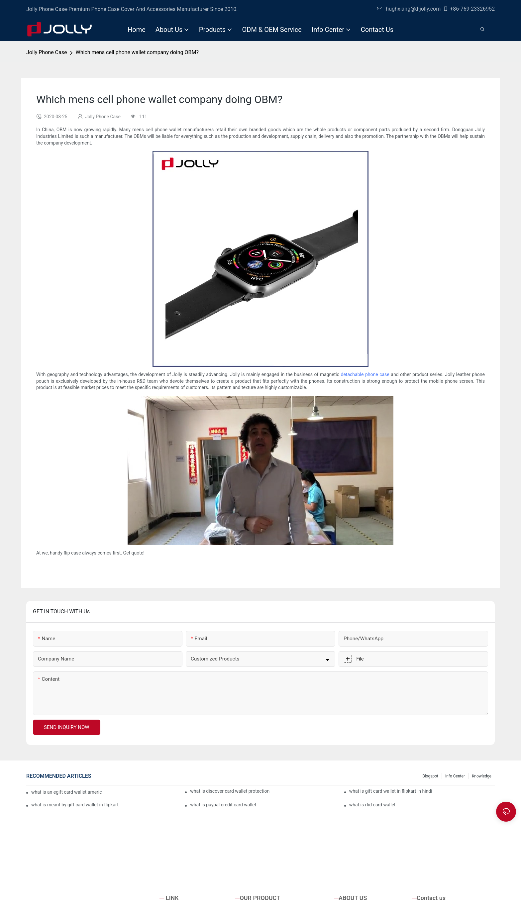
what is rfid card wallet (372, 804)
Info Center (455, 776)
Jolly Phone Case (46, 52)
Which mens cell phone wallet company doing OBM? (137, 52)
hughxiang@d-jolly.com (409, 9)
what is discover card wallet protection (229, 791)
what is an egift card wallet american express (66, 792)
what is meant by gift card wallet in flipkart (75, 804)
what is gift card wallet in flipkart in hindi (390, 791)
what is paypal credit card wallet (223, 804)
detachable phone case (365, 374)
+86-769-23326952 (469, 9)
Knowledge (481, 776)
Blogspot (430, 776)
